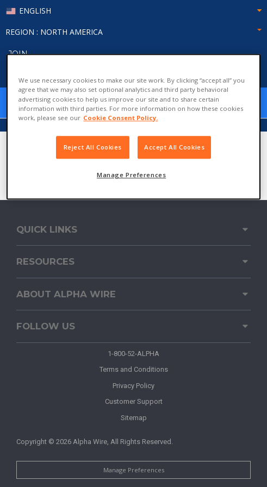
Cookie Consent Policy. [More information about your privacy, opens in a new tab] (120, 118)
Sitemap (134, 418)
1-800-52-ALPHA (133, 353)
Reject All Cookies (93, 147)
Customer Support (134, 401)
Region (133, 32)
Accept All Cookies (174, 147)
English (35, 11)
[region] (133, 126)
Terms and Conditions (134, 369)
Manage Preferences (133, 470)
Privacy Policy (133, 386)
